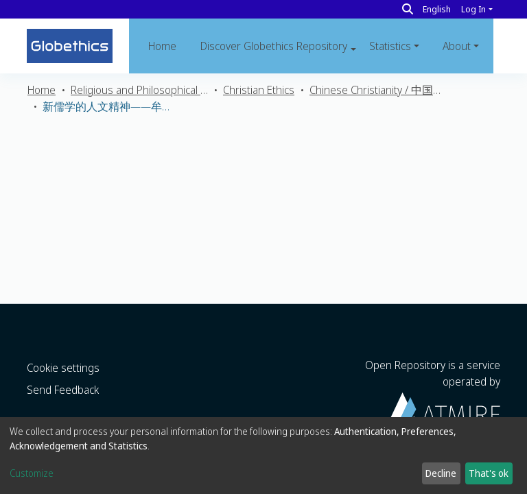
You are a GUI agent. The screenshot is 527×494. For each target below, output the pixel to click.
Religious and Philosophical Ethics (139, 89)
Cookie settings (63, 367)
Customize (32, 473)
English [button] (437, 9)
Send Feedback (63, 389)
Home (162, 46)
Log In (473, 9)
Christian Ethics (258, 89)
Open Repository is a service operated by (432, 390)
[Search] (407, 9)
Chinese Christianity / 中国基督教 (378, 89)
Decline (440, 473)
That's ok (488, 473)
